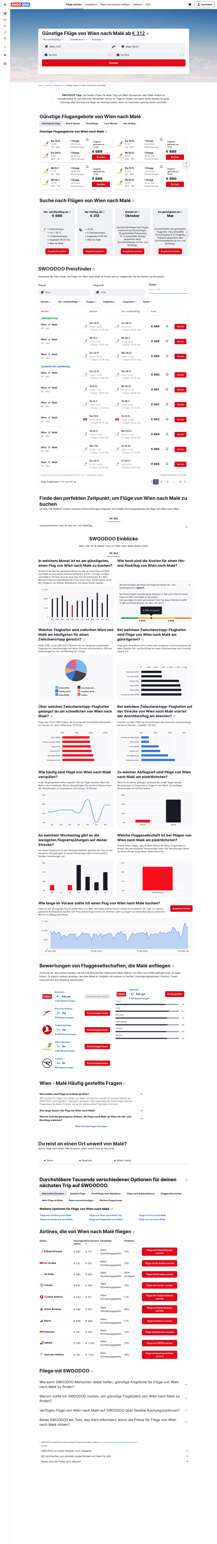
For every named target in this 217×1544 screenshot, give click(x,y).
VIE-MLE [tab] (113, 518)
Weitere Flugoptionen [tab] (110, 1200)
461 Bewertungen (64, 1067)
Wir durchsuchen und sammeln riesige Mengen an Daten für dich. (115, 1456)
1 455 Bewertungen (65, 1051)
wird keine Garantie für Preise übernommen (118, 1442)
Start (40, 85)
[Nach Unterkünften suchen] (5, 20)
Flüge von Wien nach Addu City (105, 1215)
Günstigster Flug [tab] (51, 123)
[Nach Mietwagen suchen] (5, 26)
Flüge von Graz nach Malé (152, 1215)
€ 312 (138, 33)
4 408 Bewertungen (65, 1034)
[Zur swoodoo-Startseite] (20, 5)
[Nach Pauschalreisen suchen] (5, 32)
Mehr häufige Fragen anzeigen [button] (91, 1126)
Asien (48, 85)
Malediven (59, 85)
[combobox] (53, 39)
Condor (59, 1058)
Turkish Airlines (63, 1025)
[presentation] (147, 33)
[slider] (190, 293)
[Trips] (5, 55)
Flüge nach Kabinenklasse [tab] (141, 1193)
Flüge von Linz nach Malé (152, 1219)
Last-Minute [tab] (110, 123)
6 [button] (180, 481)
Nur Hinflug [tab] (129, 123)
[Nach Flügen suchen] (5, 14)
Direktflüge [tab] (92, 123)
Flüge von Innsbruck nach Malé (56, 1219)
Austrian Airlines (64, 1008)
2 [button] (161, 481)
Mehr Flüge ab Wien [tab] (52, 1200)
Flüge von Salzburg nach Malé (55, 1215)
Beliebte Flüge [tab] (77, 1193)
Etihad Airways (63, 1042)
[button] (5, 4)
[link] (57, 251)
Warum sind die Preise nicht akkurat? (115, 1461)
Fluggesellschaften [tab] (171, 1193)
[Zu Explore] (5, 38)
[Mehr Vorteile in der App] (5, 47)
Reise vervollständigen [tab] (81, 1200)
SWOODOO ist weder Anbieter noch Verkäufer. (115, 1451)
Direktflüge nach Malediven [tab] (106, 1193)
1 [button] (155, 481)
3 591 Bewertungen (65, 1001)
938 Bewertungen (64, 1017)
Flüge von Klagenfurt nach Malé (106, 1219)
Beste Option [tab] (73, 123)
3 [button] (168, 481)
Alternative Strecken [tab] (53, 1193)
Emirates (60, 992)
